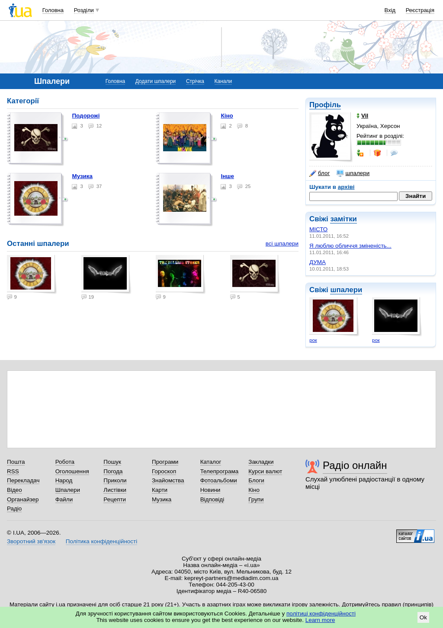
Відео (14, 490)
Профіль (325, 105)
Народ (64, 480)
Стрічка (195, 81)
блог (319, 173)
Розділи (84, 10)
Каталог (211, 462)
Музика (82, 176)
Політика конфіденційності (101, 541)
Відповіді (212, 499)
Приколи (114, 480)
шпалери (353, 173)
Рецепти (114, 499)
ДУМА (317, 262)
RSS (13, 471)
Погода (112, 471)
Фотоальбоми (218, 480)
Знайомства (168, 480)
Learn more (320, 620)
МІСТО (318, 229)
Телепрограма (219, 471)
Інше (227, 176)
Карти (159, 490)
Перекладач (23, 480)
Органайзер (23, 499)
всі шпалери (282, 243)
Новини (210, 490)
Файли (64, 499)
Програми (165, 462)
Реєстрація (420, 10)
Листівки (114, 490)
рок (313, 340)
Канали (223, 81)
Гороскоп (164, 471)
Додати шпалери (155, 81)
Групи (255, 499)
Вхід (390, 10)
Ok (423, 617)
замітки (343, 219)
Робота (64, 462)
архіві (346, 187)
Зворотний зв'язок (31, 541)
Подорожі (86, 115)
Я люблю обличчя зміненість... (350, 245)
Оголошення (72, 471)
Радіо (14, 508)
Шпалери (67, 490)
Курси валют (265, 471)
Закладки (260, 462)
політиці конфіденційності (321, 613)
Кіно (227, 115)
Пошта (16, 462)
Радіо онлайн (355, 465)
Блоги (256, 480)
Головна (53, 10)
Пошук (112, 462)
